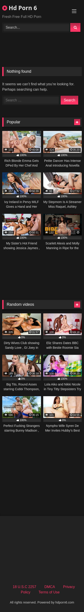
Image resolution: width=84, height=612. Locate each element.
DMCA (49, 587)
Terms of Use (49, 592)
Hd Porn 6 (19, 8)
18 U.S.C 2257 (24, 587)
